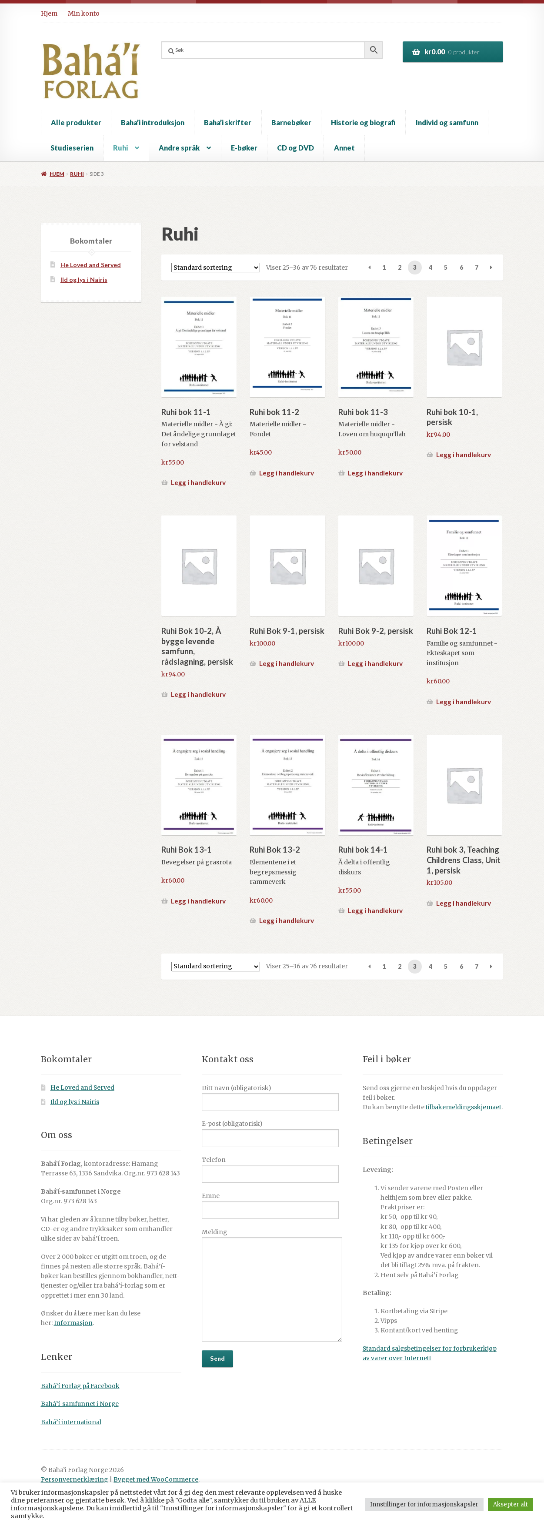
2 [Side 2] (399, 267)
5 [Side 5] (445, 267)
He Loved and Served (90, 264)
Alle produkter (76, 122)
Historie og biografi (363, 122)
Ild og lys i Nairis (83, 279)
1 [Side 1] (384, 267)
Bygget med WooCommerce (155, 1479)
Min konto (84, 13)
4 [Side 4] (430, 267)
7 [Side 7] (476, 267)
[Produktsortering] (215, 267)
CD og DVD (295, 148)
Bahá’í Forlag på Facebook (80, 1386)
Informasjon (73, 1323)
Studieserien (71, 148)
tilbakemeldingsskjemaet (463, 1107)
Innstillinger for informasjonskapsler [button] (424, 1504)
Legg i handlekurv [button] (198, 482)
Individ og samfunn (447, 122)
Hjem (49, 13)
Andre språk (179, 148)
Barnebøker (291, 122)
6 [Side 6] (461, 267)
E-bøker (244, 148)
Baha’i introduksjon (152, 122)
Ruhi (120, 148)
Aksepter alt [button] (510, 1504)
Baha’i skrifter (227, 122)
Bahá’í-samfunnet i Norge (80, 1404)
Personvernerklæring (74, 1479)
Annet (344, 148)
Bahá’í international (71, 1422)
